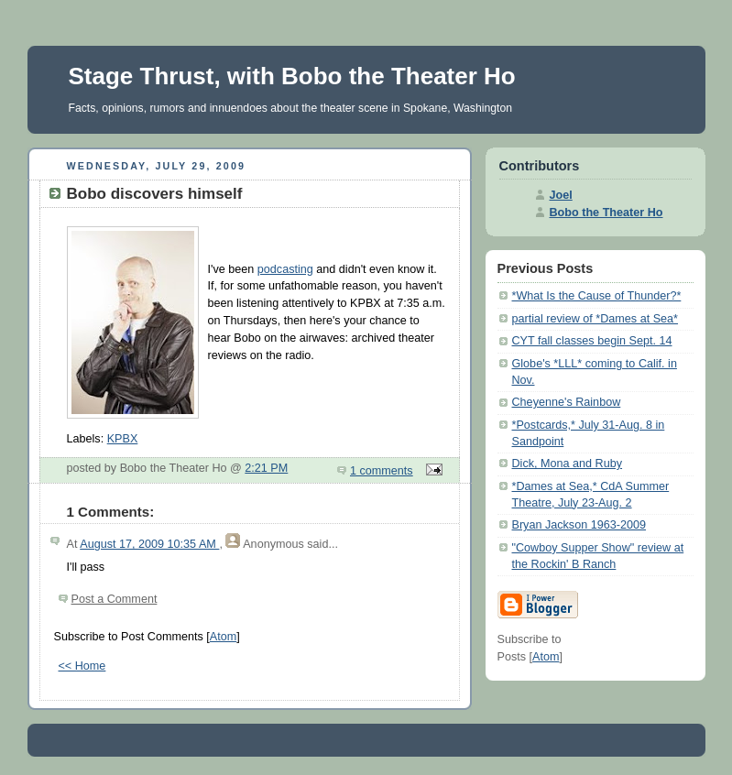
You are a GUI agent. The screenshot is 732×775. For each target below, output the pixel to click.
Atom (223, 636)
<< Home (82, 666)
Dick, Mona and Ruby (567, 463)
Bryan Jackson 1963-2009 (579, 524)
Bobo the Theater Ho (606, 212)
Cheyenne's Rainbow (566, 402)
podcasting (285, 269)
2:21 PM (266, 468)
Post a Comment (114, 599)
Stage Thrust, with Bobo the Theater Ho (292, 76)
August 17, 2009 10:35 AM (149, 544)
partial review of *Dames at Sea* (595, 318)
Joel (561, 195)
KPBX (122, 438)
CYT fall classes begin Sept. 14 (592, 340)
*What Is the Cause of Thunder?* (597, 295)
